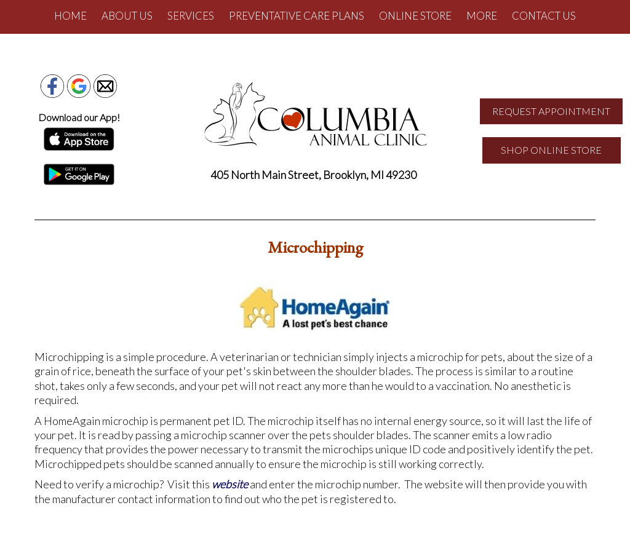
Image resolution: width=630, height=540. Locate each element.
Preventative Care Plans (296, 15)
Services (190, 15)
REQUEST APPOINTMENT (551, 111)
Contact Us (544, 15)
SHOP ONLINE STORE (551, 150)
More (481, 15)
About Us (127, 15)
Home (70, 15)
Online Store (415, 15)
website (230, 484)
